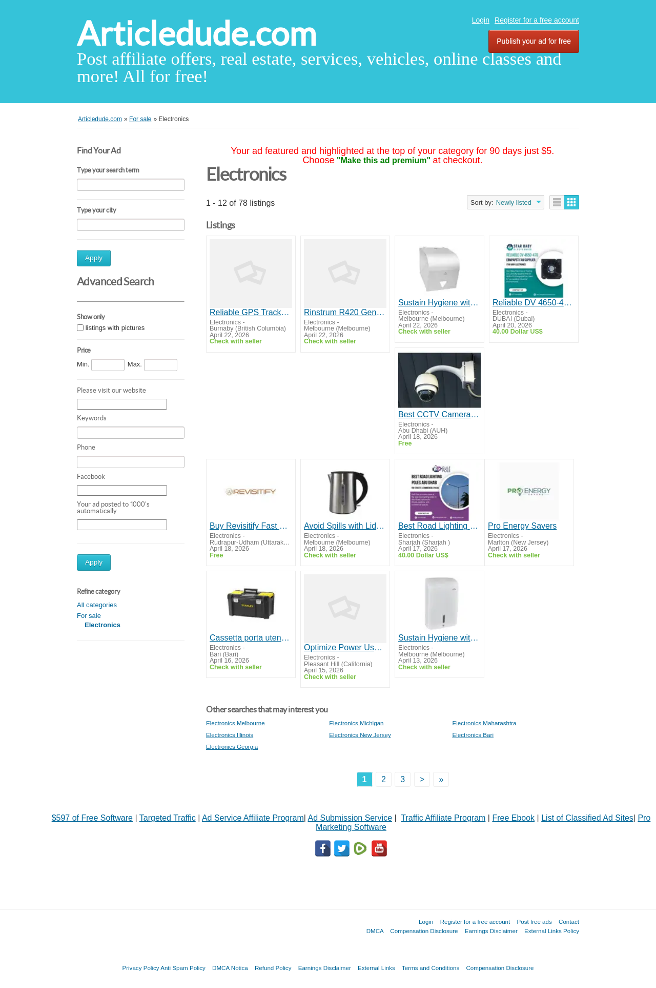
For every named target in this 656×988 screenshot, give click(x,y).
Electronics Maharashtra (484, 723)
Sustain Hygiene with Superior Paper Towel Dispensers (439, 302)
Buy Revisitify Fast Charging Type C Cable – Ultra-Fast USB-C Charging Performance (251, 525)
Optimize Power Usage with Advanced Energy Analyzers (345, 647)
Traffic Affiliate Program (443, 817)
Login (480, 20)
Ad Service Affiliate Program (253, 817)
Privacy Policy (140, 967)
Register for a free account (537, 20)
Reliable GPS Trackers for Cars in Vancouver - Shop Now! (251, 312)
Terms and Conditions (430, 967)
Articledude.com (196, 33)
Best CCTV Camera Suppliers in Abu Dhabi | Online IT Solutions (439, 414)
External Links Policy (551, 930)
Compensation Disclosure (424, 930)
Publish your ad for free (534, 41)
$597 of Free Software (92, 817)
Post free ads (534, 921)
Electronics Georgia (232, 746)
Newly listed (513, 202)
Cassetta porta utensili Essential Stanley (251, 637)
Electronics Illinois (229, 734)
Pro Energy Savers (522, 525)
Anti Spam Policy (183, 967)
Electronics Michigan (356, 723)
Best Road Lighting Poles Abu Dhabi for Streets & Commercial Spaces (439, 525)
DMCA (375, 930)
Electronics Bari (473, 734)
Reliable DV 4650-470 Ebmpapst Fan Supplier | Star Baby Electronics (534, 302)
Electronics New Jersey (360, 734)
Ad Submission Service (350, 817)
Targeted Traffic (167, 817)
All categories (97, 605)
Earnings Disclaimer (491, 930)
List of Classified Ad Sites (587, 817)
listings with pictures (115, 328)
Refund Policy (273, 967)
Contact (569, 921)
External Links (376, 967)
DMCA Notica (230, 967)
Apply (93, 258)
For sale (89, 615)
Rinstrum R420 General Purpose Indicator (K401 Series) (345, 312)
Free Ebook (513, 817)
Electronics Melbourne (235, 723)
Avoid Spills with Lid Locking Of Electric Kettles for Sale (345, 525)
